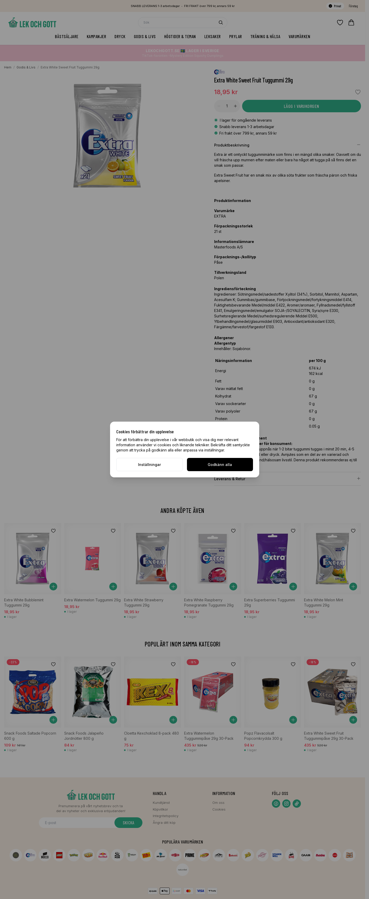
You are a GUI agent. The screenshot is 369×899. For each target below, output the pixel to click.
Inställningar (149, 464)
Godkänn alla (220, 464)
